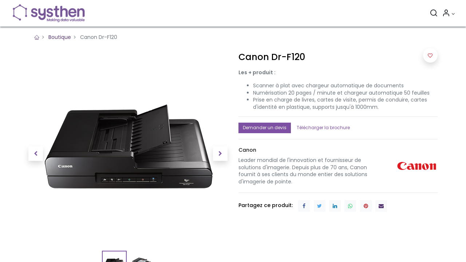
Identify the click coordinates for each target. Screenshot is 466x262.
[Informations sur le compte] (448, 13)
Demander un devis (265, 127)
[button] (35, 153)
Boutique (59, 37)
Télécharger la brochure (323, 127)
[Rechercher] (434, 13)
